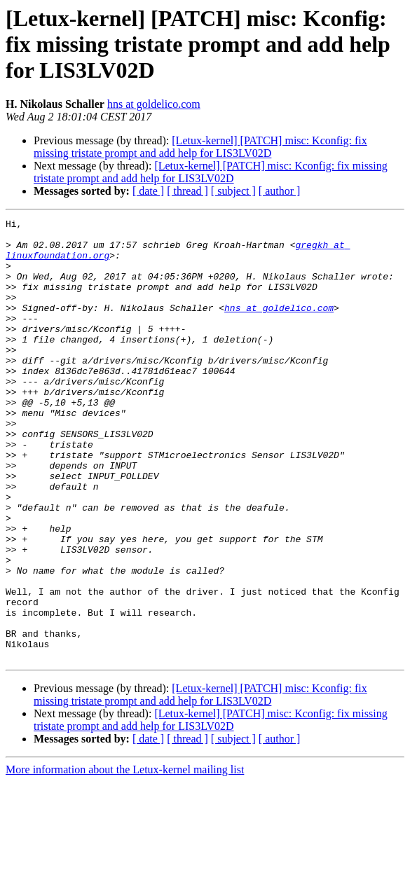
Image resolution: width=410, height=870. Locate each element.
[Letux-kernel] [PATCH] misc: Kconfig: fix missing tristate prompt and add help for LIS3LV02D (200, 146)
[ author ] (280, 191)
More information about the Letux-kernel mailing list (125, 858)
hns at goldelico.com (153, 104)
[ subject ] (233, 191)
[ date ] (148, 191)
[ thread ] (187, 191)
